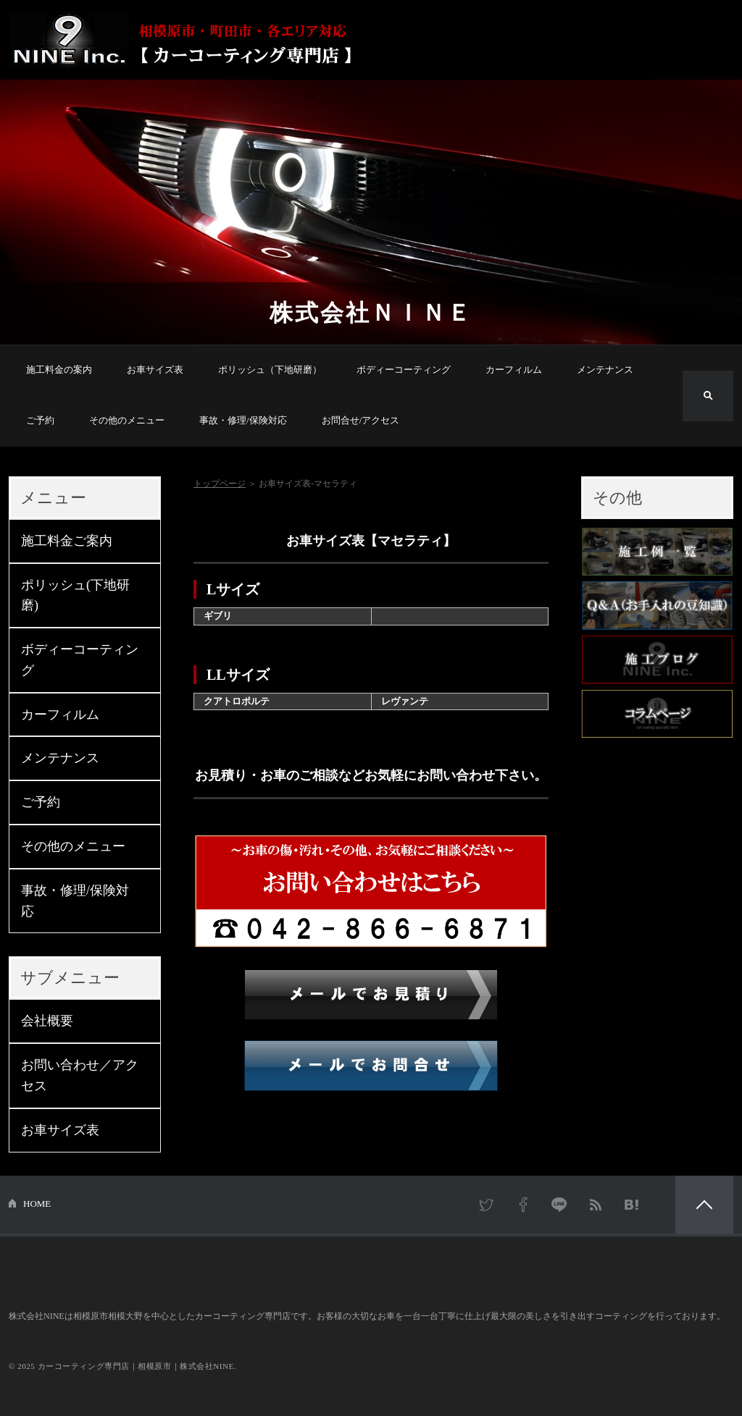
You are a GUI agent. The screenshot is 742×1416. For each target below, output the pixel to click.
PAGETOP (704, 1205)
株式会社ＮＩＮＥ (371, 313)
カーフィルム (513, 369)
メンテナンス (605, 369)
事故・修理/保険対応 (243, 420)
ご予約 (40, 420)
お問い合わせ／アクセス (79, 1075)
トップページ (219, 484)
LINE (559, 1204)
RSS (596, 1204)
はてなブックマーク (632, 1204)
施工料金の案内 (59, 369)
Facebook (523, 1204)
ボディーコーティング (404, 369)
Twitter (487, 1204)
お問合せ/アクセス (361, 420)
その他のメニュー (126, 420)
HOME (37, 1203)
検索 (708, 396)
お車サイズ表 (155, 369)
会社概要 (47, 1020)
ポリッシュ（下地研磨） (270, 369)
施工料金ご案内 (66, 541)
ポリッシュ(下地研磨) (75, 595)
